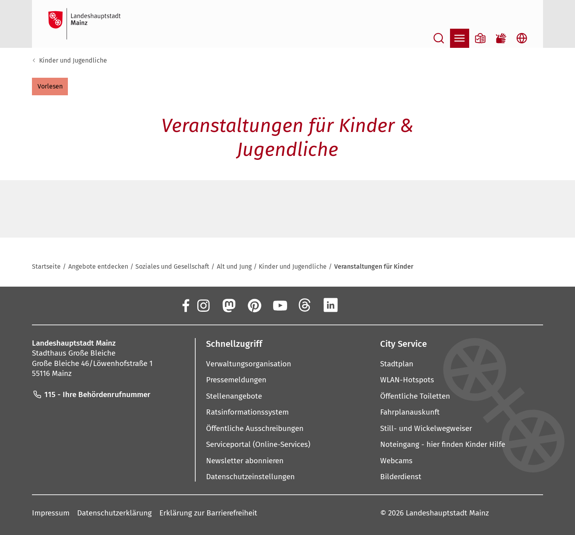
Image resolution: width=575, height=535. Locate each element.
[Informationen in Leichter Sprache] (480, 38)
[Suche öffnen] (438, 38)
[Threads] (305, 305)
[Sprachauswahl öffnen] (521, 38)
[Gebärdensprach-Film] (501, 38)
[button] (50, 86)
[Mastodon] (228, 305)
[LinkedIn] (330, 305)
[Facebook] (185, 305)
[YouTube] (279, 305)
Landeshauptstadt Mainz (447, 512)
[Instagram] (202, 305)
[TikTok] (381, 305)
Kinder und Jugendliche (73, 60)
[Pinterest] (254, 305)
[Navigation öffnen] (459, 38)
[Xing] (356, 305)
